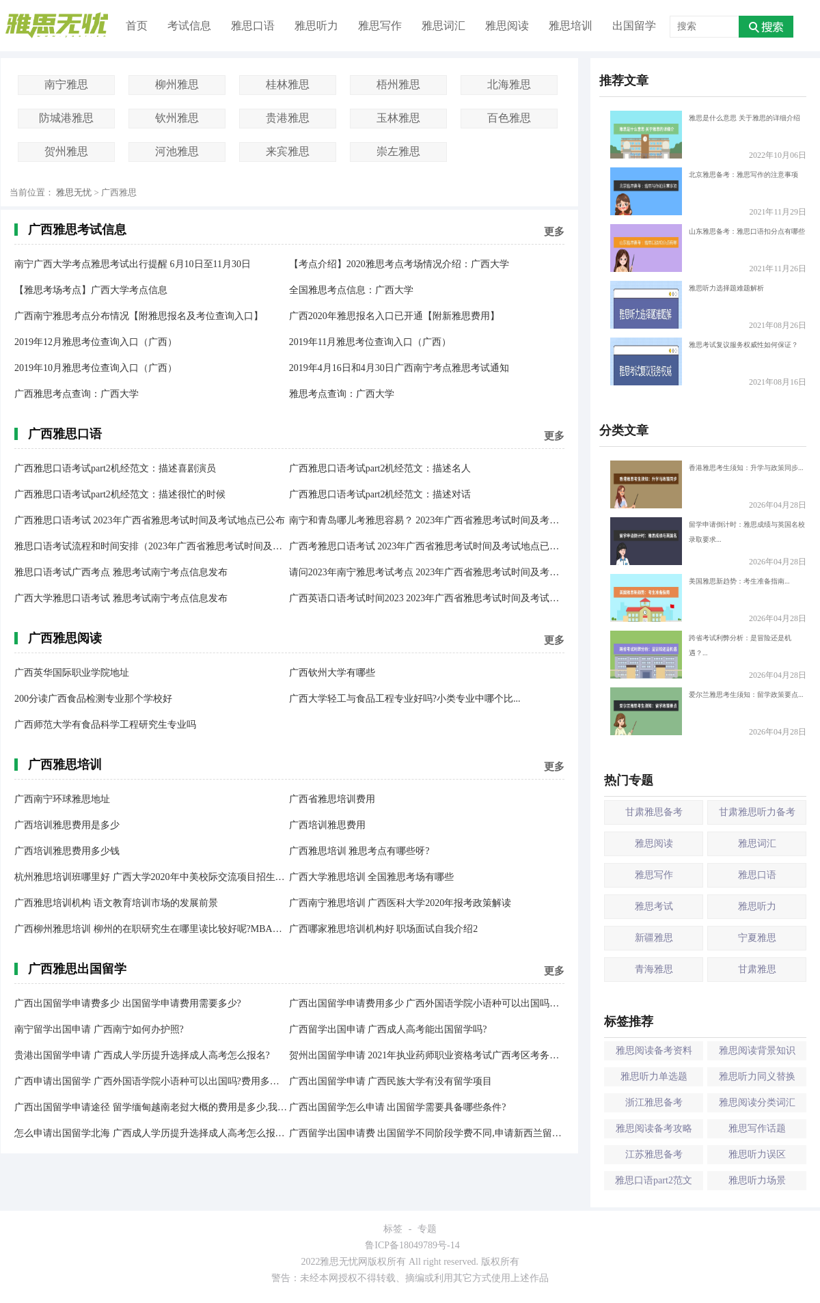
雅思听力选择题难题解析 (687, 305)
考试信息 (189, 25)
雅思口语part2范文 (653, 1180)
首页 (137, 25)
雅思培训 (570, 25)
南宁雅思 (66, 84)
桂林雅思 (288, 84)
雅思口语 (253, 25)
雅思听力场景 (757, 1180)
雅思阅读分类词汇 (757, 1102)
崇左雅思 (398, 151)
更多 (554, 231)
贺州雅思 (66, 151)
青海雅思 (654, 969)
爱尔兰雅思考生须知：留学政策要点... (707, 711)
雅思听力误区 (757, 1154)
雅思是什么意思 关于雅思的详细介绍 (705, 135)
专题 (427, 1229)
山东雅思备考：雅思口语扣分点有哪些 (707, 248)
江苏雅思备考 (654, 1154)
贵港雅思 (288, 118)
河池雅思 (177, 151)
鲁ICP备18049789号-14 (412, 1245)
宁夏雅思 (757, 938)
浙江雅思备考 (654, 1102)
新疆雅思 (654, 938)
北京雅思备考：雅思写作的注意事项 (704, 191)
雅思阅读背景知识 (757, 1050)
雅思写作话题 (757, 1128)
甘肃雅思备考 (654, 812)
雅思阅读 (507, 25)
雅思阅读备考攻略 (654, 1128)
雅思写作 (380, 25)
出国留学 (634, 25)
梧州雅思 (398, 84)
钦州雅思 (177, 118)
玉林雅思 (398, 118)
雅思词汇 (443, 25)
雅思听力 (316, 25)
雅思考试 (654, 906)
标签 (392, 1229)
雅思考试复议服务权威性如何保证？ (704, 361)
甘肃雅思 (757, 969)
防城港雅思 (66, 118)
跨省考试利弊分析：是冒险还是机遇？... (700, 654)
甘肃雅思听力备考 (757, 812)
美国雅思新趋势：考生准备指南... (700, 598)
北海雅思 (509, 84)
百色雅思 (509, 118)
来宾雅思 (288, 151)
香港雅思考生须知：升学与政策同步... (707, 484)
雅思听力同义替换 (757, 1076)
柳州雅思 (177, 84)
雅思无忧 (74, 192)
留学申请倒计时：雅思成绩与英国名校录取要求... (707, 541)
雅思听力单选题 (653, 1076)
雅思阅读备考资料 (654, 1050)
